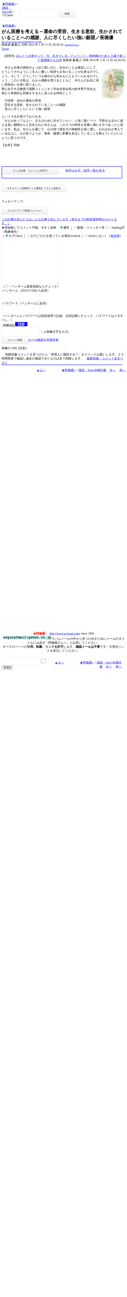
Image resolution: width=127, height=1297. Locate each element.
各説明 (115, 235)
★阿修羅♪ (9, 4)
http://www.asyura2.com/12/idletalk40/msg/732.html (22, 42)
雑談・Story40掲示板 (92, 379)
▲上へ (41, 379)
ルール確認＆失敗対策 (43, 349)
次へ (113, 379)
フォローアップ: (13, 201)
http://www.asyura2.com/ (65, 642)
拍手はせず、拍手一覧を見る (85, 170)
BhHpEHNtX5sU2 (72, 45)
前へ (122, 379)
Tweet (5, 48)
